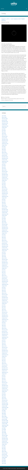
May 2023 (4, 167)
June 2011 (4, 376)
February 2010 (5, 400)
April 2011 (4, 379)
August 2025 (4, 127)
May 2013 (4, 343)
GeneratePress (22, 468)
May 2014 (4, 325)
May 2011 (4, 378)
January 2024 (4, 155)
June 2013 (4, 341)
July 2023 (3, 164)
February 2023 (5, 171)
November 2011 (5, 369)
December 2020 (5, 209)
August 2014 (4, 321)
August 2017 (4, 268)
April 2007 (4, 450)
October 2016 (4, 282)
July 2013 (3, 340)
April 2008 (4, 432)
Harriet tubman (13, 98)
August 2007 (4, 444)
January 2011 (4, 384)
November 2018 (5, 246)
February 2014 (5, 329)
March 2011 (4, 381)
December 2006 (5, 455)
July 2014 (3, 322)
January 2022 (4, 190)
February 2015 (5, 312)
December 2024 (5, 139)
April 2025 (4, 133)
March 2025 (4, 134)
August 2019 (4, 233)
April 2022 (4, 186)
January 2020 (4, 225)
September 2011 (5, 372)
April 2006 (4, 463)
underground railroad (8, 100)
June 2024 (4, 148)
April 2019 (4, 238)
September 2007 (5, 442)
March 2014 (4, 328)
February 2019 (5, 241)
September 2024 (5, 143)
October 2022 (4, 177)
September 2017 (5, 266)
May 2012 (4, 360)
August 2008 (4, 426)
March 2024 (4, 152)
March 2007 (4, 451)
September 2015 (5, 302)
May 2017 (4, 272)
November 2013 (5, 334)
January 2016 (4, 296)
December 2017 (5, 262)
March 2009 (4, 416)
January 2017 (4, 278)
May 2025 (4, 131)
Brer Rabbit (5, 98)
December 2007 (5, 438)
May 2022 (4, 184)
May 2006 (4, 461)
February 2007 (5, 453)
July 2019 (3, 234)
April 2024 (4, 151)
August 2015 (4, 303)
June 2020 (4, 218)
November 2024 (5, 140)
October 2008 (4, 423)
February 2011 (5, 382)
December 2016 (5, 280)
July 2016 (3, 287)
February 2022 (5, 189)
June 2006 (4, 460)
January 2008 (4, 436)
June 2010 (4, 394)
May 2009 (4, 413)
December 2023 (5, 156)
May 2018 (4, 255)
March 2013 (4, 346)
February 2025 (5, 136)
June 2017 (4, 271)
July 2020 (3, 217)
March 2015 (4, 310)
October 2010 (4, 388)
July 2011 (3, 375)
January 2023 (4, 173)
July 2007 (3, 445)
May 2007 (4, 448)
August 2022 (4, 180)
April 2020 (4, 221)
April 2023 (4, 168)
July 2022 (3, 181)
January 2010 (4, 401)
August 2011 (4, 373)
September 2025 (5, 126)
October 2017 (4, 265)
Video (4, 97)
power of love (19, 98)
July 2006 (3, 458)
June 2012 (4, 359)
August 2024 (4, 145)
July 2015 (3, 304)
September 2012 (5, 354)
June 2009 (4, 411)
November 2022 (5, 175)
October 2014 (4, 318)
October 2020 (4, 212)
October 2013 (4, 335)
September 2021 (5, 196)
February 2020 (5, 224)
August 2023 (4, 162)
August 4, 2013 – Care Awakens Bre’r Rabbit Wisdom (13, 19)
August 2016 (4, 285)
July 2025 (3, 129)
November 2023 (5, 158)
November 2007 (5, 439)
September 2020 (5, 214)
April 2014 (4, 326)
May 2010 (4, 395)
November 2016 (5, 281)
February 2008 (5, 435)
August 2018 (4, 250)
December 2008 (5, 420)
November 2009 (5, 404)
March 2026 (4, 117)
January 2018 (4, 260)
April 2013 (4, 344)
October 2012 (4, 353)
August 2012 (4, 356)
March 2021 (4, 205)
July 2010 (3, 392)
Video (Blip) (7, 97)
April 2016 (4, 291)
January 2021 (4, 208)
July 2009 (3, 410)
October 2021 (4, 194)
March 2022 (4, 187)
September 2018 (5, 249)
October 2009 (4, 406)
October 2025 (4, 124)
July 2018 (3, 252)
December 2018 (5, 244)
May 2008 (4, 431)
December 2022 (5, 174)
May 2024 (4, 149)
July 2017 (3, 269)
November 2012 (5, 351)
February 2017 (5, 277)
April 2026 (4, 115)
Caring (8, 98)
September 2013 (5, 337)
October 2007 (4, 441)
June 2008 (4, 429)
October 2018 (4, 247)
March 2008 (4, 433)
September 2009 (5, 407)
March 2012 (4, 363)
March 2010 (4, 398)
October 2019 (4, 230)
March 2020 (4, 222)
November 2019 (5, 228)
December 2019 (5, 227)
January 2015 (4, 313)
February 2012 (5, 365)
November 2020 (5, 211)
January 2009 (4, 419)
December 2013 (5, 332)
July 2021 (3, 199)
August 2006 (4, 457)
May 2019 (4, 237)
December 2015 (5, 297)
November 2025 (5, 123)
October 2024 (4, 142)
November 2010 (5, 387)
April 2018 (4, 256)
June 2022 (4, 183)
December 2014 (5, 315)
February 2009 (5, 417)
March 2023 (4, 170)
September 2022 (5, 178)
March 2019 (4, 240)
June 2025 (4, 130)
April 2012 (4, 362)
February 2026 (5, 118)
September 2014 (5, 319)
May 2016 (4, 290)
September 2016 (5, 284)
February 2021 (5, 206)
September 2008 (5, 425)
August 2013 (4, 338)
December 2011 (5, 367)
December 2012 (5, 350)
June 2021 (4, 200)
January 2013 (4, 348)
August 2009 (4, 409)
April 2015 (4, 309)
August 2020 (4, 215)
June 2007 (4, 447)
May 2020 (4, 219)
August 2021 (4, 197)
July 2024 (3, 146)
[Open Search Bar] (26, 8)
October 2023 (4, 159)
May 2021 (4, 202)
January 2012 (4, 366)
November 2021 (5, 193)
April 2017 (4, 274)
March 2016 (4, 293)
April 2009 (4, 414)
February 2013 (5, 347)
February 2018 (5, 259)
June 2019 (4, 236)
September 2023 (5, 161)
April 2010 (4, 397)
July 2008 (3, 428)
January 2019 (4, 243)
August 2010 (4, 391)
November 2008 (5, 422)
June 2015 (4, 306)
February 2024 (5, 153)
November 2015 (5, 299)
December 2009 (5, 403)
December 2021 (5, 192)
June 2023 (4, 165)
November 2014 (5, 316)
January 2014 (4, 331)
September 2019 (5, 231)
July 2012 (3, 357)
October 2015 (4, 300)
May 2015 (4, 307)
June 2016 (4, 288)
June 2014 (4, 324)
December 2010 (5, 385)
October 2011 (4, 370)
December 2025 (5, 121)
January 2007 (4, 454)
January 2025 (4, 137)
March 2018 (4, 258)
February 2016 (5, 294)
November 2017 (5, 263)
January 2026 (4, 120)
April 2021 (4, 203)
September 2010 (5, 389)
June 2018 (4, 253)
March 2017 (4, 275)
